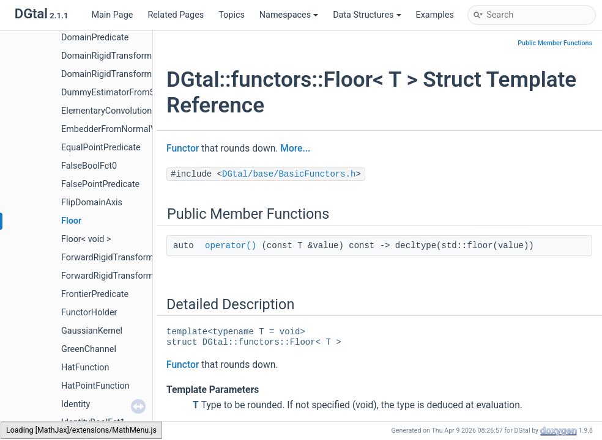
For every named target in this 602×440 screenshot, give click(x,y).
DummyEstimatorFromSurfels (119, 92)
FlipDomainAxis (91, 202)
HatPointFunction (95, 386)
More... (295, 148)
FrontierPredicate (94, 294)
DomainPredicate (94, 37)
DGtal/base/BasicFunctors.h (288, 174)
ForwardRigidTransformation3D (122, 276)
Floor (71, 221)
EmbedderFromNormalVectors (120, 129)
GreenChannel (88, 349)
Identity (75, 404)
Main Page (112, 15)
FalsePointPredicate (100, 184)
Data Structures (367, 15)
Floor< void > (86, 239)
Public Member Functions (555, 43)
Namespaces (288, 15)
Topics (231, 15)
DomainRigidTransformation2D (121, 56)
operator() (230, 246)
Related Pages (175, 15)
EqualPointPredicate (101, 147)
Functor (182, 148)
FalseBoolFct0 (89, 166)
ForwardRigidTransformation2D (122, 257)
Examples (435, 15)
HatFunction (85, 367)
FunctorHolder (89, 312)
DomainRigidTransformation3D (121, 74)
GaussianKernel (91, 331)
